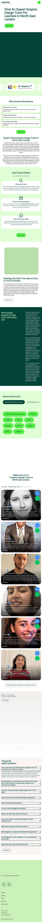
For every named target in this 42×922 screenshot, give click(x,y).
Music (8, 431)
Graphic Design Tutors (14, 486)
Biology (30, 426)
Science (18, 431)
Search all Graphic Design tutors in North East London (21, 685)
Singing (8, 426)
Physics (32, 414)
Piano (18, 420)
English (8, 420)
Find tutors (4, 486)
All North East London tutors (15, 414)
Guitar (29, 420)
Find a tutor (9, 25)
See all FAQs (6, 850)
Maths (19, 426)
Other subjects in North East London (13, 402)
